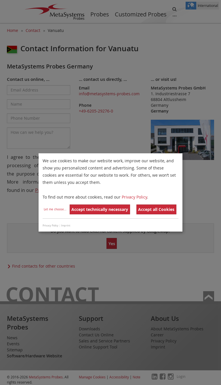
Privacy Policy (134, 196)
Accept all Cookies (156, 209)
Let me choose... (55, 209)
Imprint (65, 225)
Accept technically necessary (99, 209)
